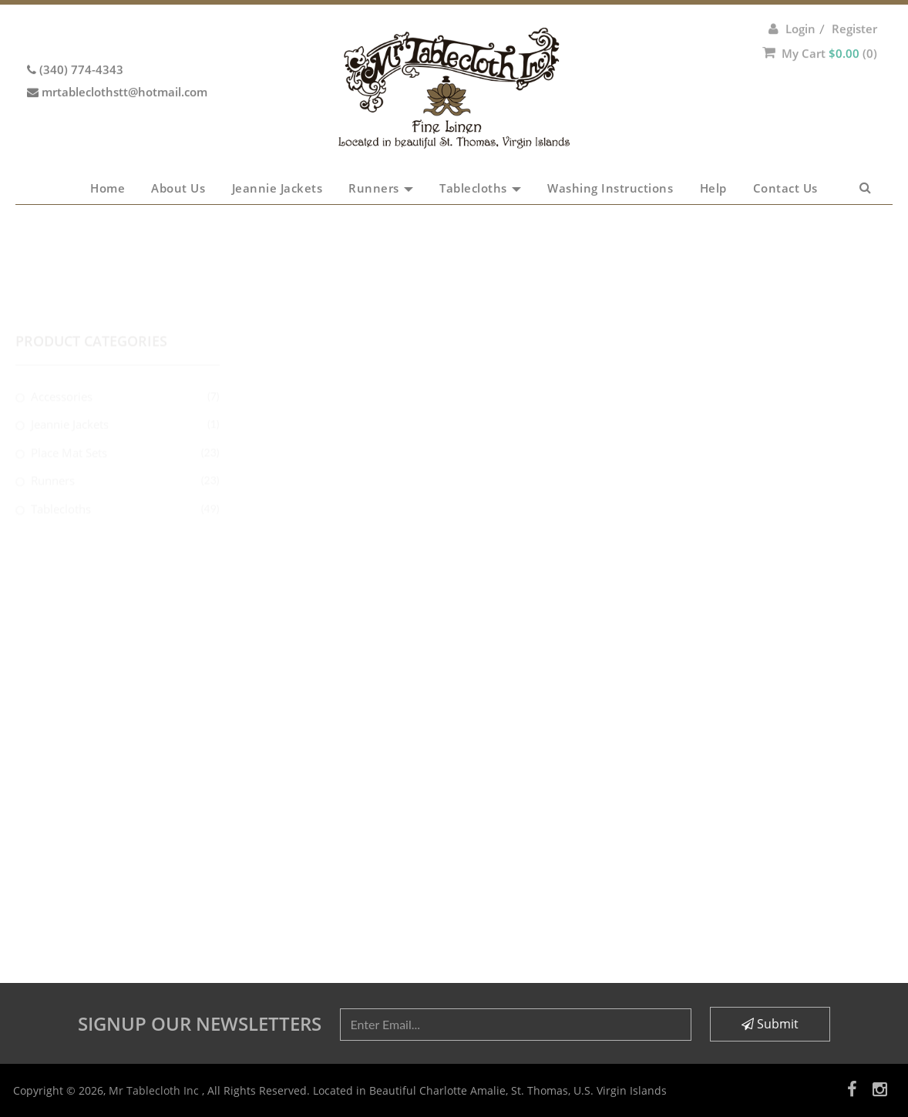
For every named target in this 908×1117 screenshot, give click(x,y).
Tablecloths (480, 188)
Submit (770, 1023)
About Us (178, 188)
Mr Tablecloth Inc (155, 1090)
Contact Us (785, 188)
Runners (380, 188)
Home (107, 188)
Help (713, 188)
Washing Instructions (610, 188)
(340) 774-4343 (81, 52)
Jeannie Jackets (277, 188)
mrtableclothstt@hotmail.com (124, 74)
